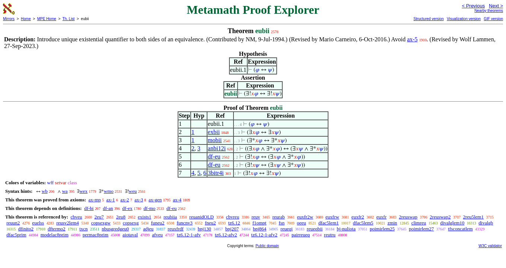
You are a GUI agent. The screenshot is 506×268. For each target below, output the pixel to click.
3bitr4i (216, 173)
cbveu (76, 217)
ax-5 (412, 39)
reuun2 (13, 223)
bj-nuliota (346, 229)
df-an (108, 208)
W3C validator (490, 246)
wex (83, 191)
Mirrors (9, 19)
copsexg (131, 223)
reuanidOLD (201, 217)
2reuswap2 (440, 217)
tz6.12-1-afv (189, 234)
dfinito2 (26, 229)
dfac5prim (16, 234)
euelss (38, 223)
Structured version (428, 19)
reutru (329, 234)
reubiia (170, 217)
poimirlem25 (382, 229)
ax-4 (177, 199)
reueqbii (315, 229)
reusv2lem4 (67, 223)
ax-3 (138, 199)
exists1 (144, 217)
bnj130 (204, 229)
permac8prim (95, 234)
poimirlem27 (421, 229)
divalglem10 (452, 223)
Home (26, 19)
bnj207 (232, 229)
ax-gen (155, 199)
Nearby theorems (488, 11)
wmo (109, 191)
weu (133, 191)
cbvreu (232, 217)
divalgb (485, 223)
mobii (215, 140)
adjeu (148, 229)
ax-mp (95, 199)
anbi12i (217, 148)
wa (64, 191)
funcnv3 (185, 223)
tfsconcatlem (460, 229)
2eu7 (99, 217)
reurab (279, 217)
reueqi (286, 229)
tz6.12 (234, 223)
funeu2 (157, 223)
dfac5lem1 (328, 223)
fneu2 (210, 223)
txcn (83, 229)
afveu (157, 234)
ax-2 (124, 199)
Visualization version (464, 19)
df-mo (150, 208)
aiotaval (130, 234)
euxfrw (332, 217)
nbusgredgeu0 (115, 229)
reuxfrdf (176, 229)
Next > (496, 6)
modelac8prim (55, 234)
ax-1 (110, 199)
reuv (255, 217)
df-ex (127, 208)
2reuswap (408, 217)
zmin (392, 223)
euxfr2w (305, 217)
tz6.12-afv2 (226, 234)
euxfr (381, 217)
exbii (214, 132)
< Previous (473, 6)
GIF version (493, 19)
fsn (281, 223)
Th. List (69, 19)
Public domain (267, 246)
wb (45, 191)
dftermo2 (57, 229)
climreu (418, 223)
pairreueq (301, 234)
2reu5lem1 (473, 217)
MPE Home (46, 19)
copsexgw (101, 223)
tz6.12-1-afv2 (264, 234)
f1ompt (259, 223)
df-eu (214, 156)
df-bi (88, 208)
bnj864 (259, 229)
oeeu (301, 223)
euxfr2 (357, 217)
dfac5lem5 (363, 223)
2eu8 (120, 217)
